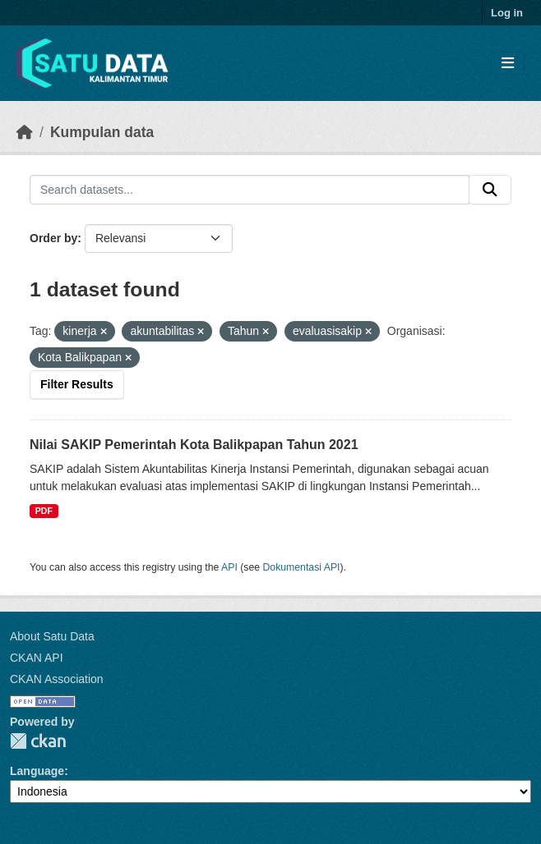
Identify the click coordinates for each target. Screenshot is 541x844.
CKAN (38, 741)
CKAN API (36, 657)
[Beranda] (24, 132)
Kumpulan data (102, 132)
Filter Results (76, 384)
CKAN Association (57, 679)
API (229, 567)
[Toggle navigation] (508, 64)
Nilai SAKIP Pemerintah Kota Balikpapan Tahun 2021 (194, 445)
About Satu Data (52, 636)
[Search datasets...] (249, 189)
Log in (507, 13)
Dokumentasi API (301, 567)
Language (37, 770)
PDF (44, 511)
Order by (53, 238)
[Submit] (490, 189)
